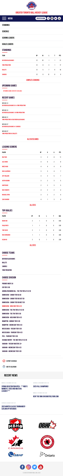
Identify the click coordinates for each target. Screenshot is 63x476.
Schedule (5, 31)
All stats (33, 205)
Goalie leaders (7, 44)
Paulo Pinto (5, 225)
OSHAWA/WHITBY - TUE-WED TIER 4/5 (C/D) (14, 340)
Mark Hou (4, 221)
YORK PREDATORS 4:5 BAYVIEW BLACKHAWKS (13, 119)
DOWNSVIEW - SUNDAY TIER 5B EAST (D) (13, 299)
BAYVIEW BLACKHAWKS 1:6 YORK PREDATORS (13, 112)
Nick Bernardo (6, 235)
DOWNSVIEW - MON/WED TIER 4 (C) (12, 306)
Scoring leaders (8, 37)
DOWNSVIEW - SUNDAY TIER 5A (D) (11, 295)
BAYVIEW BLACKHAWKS (8, 60)
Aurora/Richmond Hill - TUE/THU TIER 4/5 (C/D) (16, 291)
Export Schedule (10, 361)
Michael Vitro (6, 195)
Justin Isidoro (6, 180)
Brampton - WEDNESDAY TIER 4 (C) (12, 325)
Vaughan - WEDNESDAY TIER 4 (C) (11, 347)
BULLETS (4, 70)
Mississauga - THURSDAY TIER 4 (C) (12, 332)
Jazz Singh (5, 162)
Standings (6, 25)
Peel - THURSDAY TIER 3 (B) (10, 336)
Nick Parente (5, 190)
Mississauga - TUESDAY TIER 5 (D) (12, 329)
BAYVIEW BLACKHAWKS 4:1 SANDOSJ (11, 126)
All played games (33, 139)
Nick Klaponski (6, 171)
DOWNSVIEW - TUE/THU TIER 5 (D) (11, 314)
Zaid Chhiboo (5, 199)
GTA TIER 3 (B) (6, 287)
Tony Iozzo (5, 230)
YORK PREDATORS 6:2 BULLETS (9, 133)
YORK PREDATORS (6, 65)
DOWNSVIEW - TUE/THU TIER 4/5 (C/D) (13, 310)
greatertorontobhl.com (30, 473)
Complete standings (32, 80)
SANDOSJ (4, 74)
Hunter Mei (5, 185)
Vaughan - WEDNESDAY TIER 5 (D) (11, 351)
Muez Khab (5, 166)
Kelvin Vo (4, 239)
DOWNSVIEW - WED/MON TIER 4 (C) (12, 317)
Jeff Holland (5, 176)
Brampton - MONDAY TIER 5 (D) (11, 321)
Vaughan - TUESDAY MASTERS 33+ (12, 344)
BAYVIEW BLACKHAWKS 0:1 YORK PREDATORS (14, 105)
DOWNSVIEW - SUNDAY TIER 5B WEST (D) (13, 302)
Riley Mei (4, 157)
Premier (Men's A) (7, 284)
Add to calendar (9, 366)
